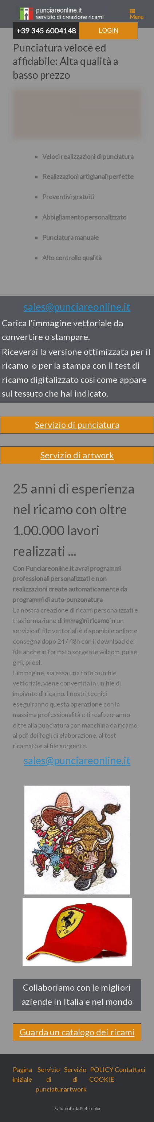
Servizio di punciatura (77, 424)
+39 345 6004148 (46, 30)
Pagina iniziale (22, 1074)
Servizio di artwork (77, 455)
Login (109, 30)
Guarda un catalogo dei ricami (77, 1032)
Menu (136, 14)
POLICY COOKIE (101, 1074)
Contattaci (128, 1069)
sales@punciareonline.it (77, 306)
